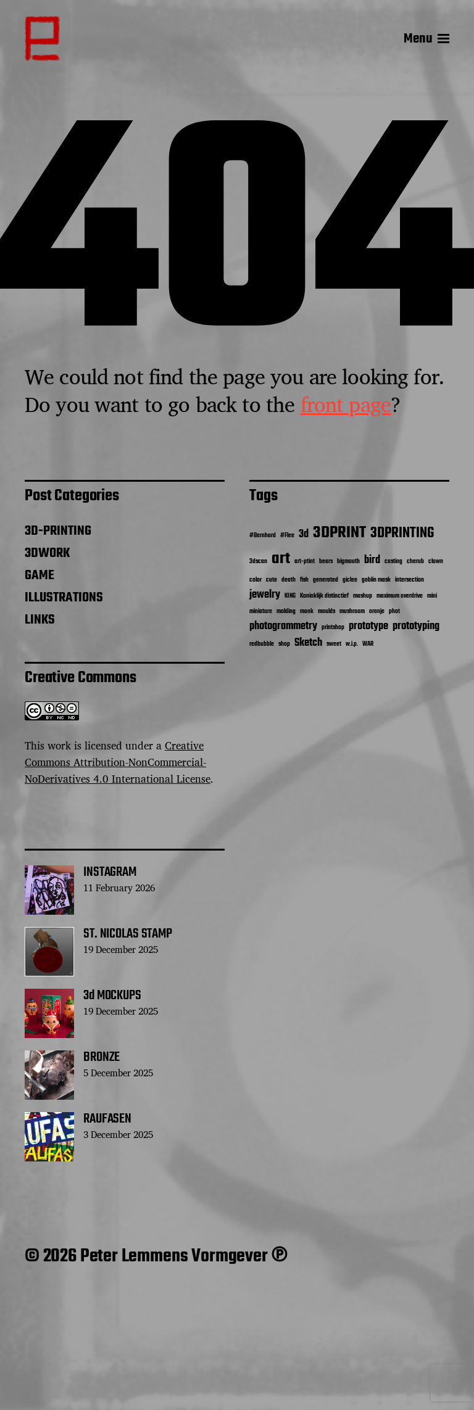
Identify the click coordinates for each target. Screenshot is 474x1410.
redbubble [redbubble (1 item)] (261, 644)
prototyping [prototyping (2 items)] (416, 626)
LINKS (40, 619)
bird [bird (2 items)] (372, 560)
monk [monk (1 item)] (307, 611)
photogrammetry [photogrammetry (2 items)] (283, 626)
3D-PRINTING (58, 531)
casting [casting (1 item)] (393, 561)
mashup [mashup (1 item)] (362, 596)
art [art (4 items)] (281, 559)
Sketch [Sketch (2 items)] (308, 643)
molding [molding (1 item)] (286, 611)
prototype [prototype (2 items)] (368, 626)
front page (346, 404)
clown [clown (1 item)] (435, 561)
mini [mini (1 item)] (432, 596)
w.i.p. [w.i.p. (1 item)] (352, 644)
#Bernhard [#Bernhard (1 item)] (262, 535)
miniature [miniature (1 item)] (260, 611)
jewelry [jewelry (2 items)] (264, 595)
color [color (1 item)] (255, 580)
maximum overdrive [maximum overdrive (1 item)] (399, 596)
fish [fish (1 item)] (304, 580)
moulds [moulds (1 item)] (326, 611)
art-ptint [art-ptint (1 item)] (304, 561)
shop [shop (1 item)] (284, 644)
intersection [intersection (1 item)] (409, 580)
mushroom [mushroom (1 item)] (352, 611)
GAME (39, 575)
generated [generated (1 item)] (325, 580)
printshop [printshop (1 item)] (333, 627)
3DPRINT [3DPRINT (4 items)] (339, 533)
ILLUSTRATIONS (64, 597)
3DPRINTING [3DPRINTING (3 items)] (402, 533)
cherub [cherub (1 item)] (415, 561)
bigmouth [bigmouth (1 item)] (348, 561)
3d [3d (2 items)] (304, 534)
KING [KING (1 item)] (290, 596)
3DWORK (47, 553)
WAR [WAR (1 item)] (367, 644)
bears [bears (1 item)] (326, 561)
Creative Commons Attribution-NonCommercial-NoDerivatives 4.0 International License (117, 762)
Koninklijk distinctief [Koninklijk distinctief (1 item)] (324, 596)
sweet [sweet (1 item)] (333, 644)
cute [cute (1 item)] (271, 580)
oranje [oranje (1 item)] (377, 611)
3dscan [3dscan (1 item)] (258, 561)
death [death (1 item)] (288, 580)
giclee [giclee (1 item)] (350, 580)
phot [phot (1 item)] (394, 611)
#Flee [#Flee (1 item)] (287, 535)
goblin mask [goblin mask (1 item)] (376, 580)
